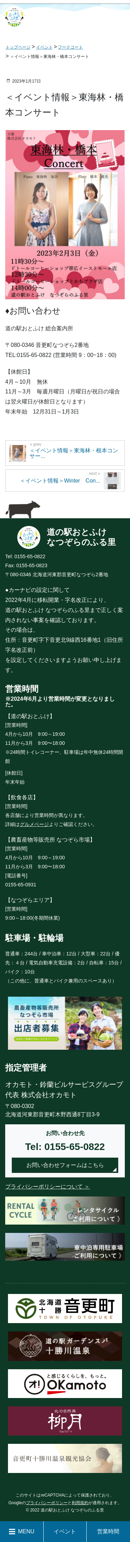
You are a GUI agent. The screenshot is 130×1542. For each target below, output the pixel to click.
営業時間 (108, 1531)
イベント (65, 1531)
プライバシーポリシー (47, 1502)
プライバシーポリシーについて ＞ (47, 1187)
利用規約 (80, 1502)
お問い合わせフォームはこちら (65, 1165)
